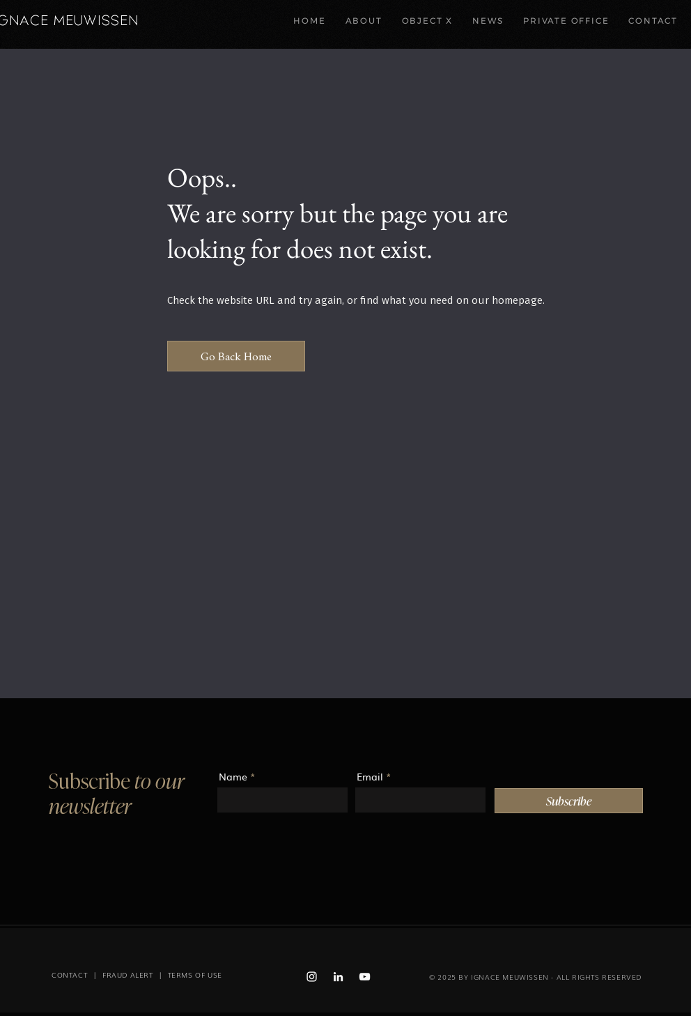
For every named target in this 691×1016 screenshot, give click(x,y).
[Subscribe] (569, 800)
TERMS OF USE (195, 974)
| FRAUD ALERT (120, 974)
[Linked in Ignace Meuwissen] (338, 976)
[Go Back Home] (236, 356)
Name (233, 776)
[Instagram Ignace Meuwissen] (311, 976)
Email (370, 776)
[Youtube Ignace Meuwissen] (364, 976)
